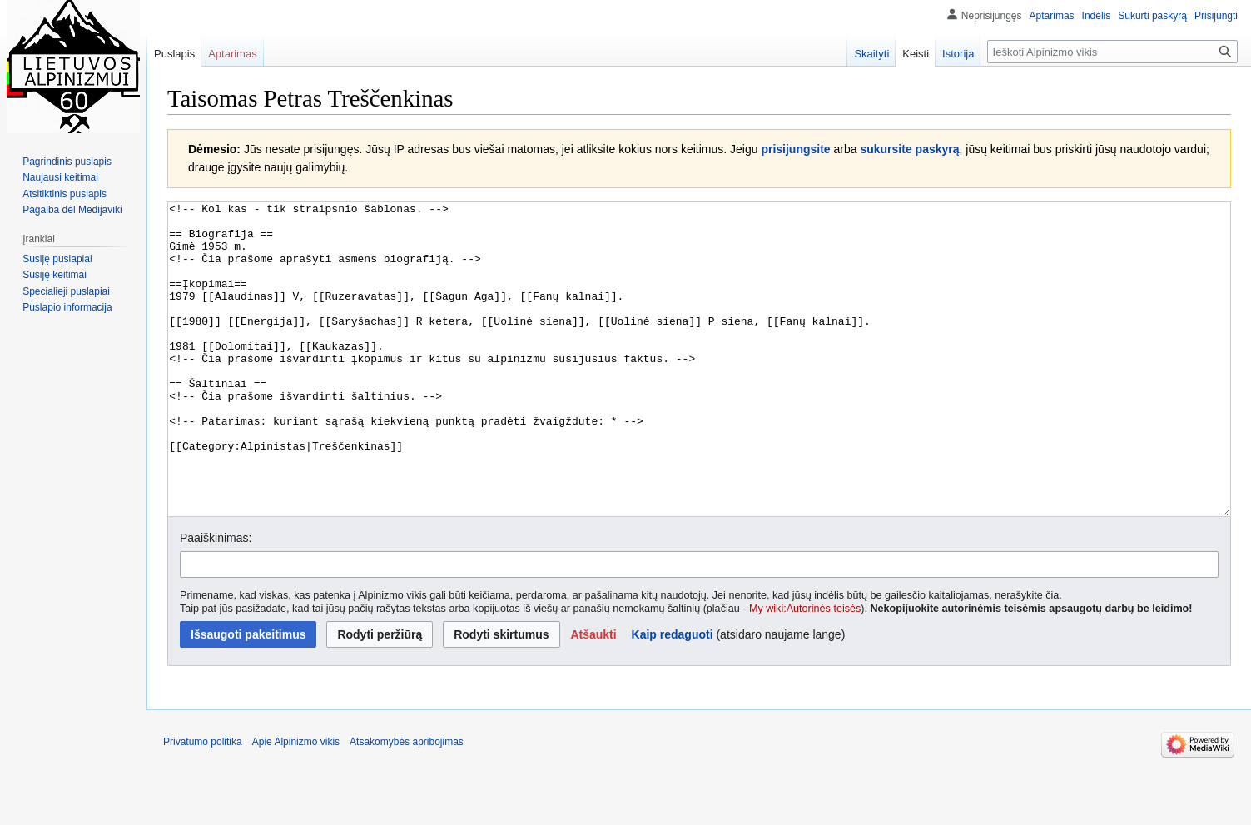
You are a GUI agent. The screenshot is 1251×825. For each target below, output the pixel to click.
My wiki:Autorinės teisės (805, 671)
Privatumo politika (202, 804)
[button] (593, 696)
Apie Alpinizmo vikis (296, 804)
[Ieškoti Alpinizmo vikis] (1112, 51)
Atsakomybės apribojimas (407, 804)
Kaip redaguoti (672, 696)
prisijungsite (795, 149)
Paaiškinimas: (215, 600)
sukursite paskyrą (909, 149)
